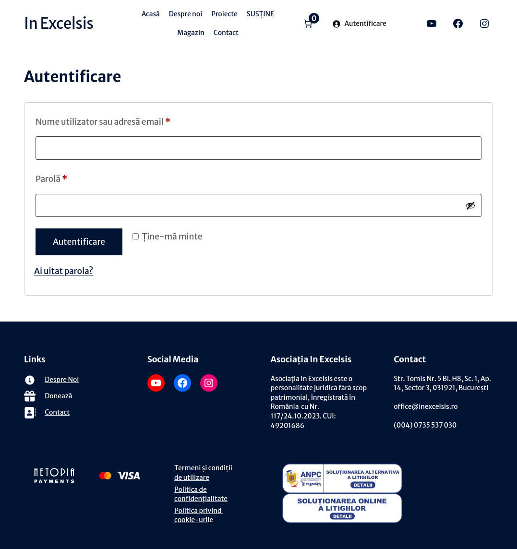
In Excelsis (59, 23)
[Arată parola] (470, 205)
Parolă (54, 179)
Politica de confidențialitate (201, 494)
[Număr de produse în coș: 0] (308, 23)
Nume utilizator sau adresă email (106, 122)
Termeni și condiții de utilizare (203, 473)
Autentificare (79, 242)
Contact (57, 412)
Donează (58, 396)
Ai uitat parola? (63, 271)
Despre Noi (62, 379)
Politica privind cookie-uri (198, 515)
